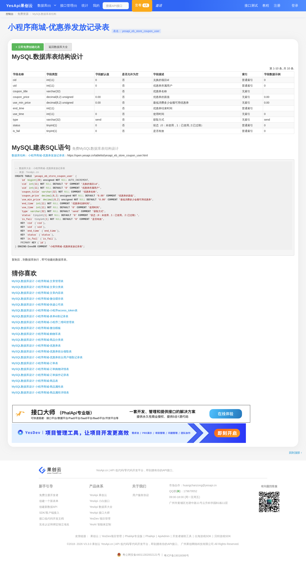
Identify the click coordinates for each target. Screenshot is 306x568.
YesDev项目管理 (111, 536)
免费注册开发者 (48, 495)
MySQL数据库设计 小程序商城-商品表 (35, 380)
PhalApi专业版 (133, 536)
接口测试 (251, 5)
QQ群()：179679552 (183, 491)
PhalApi (150, 536)
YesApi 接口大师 (100, 512)
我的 (96, 5)
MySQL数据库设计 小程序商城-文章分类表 (37, 286)
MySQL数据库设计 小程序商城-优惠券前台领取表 (42, 351)
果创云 (94, 536)
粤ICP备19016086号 (176, 555)
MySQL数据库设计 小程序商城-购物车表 (36, 333)
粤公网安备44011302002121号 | (140, 555)
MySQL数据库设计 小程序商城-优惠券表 (36, 345)
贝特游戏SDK (222, 536)
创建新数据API (48, 506)
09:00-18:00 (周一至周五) (184, 497)
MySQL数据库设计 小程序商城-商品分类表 (37, 339)
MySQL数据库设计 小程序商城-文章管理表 (37, 281)
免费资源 (23, 13)
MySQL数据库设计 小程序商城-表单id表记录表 (40, 316)
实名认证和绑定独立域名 (54, 524)
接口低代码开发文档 (51, 518)
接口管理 (68, 5)
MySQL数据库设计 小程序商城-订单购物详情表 (40, 369)
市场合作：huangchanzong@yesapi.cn (193, 485)
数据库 (44, 5)
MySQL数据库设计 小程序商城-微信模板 (36, 328)
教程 (265, 5)
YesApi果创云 (19, 6)
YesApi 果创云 (98, 495)
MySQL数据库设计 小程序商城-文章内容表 (37, 292)
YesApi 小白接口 (100, 501)
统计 (85, 5)
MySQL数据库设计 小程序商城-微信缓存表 (37, 298)
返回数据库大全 (58, 46)
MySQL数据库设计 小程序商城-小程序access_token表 (44, 310)
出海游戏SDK (203, 536)
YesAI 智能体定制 (100, 524)
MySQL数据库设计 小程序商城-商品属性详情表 (40, 392)
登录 (295, 5)
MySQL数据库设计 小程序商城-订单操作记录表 (40, 374)
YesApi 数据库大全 (101, 506)
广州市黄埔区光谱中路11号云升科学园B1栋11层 (198, 502)
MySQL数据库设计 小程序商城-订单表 (35, 363)
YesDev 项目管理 (100, 518)
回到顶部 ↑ (295, 452)
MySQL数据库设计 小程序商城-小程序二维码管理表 (43, 322)
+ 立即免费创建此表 (28, 46)
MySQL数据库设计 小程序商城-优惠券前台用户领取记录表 (47, 357)
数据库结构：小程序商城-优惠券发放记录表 (38, 155)
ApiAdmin (164, 536)
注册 (277, 5)
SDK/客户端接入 (49, 512)
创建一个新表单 (48, 501)
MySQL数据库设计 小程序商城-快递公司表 (37, 304)
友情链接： (82, 536)
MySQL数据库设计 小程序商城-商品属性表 (37, 386)
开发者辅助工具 (182, 536)
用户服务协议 (141, 495)
